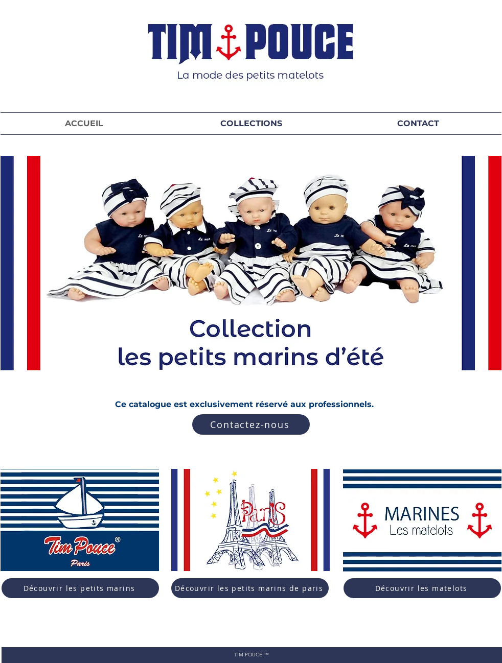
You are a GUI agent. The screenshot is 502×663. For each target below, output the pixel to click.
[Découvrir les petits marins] (80, 588)
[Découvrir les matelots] (422, 588)
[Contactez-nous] (251, 424)
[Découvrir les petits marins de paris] (250, 588)
